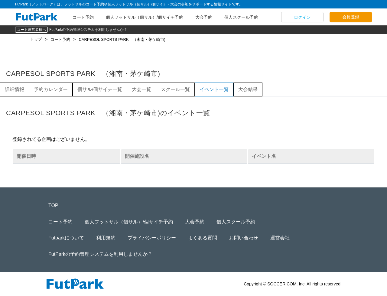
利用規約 (105, 237)
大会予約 (203, 17)
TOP (53, 205)
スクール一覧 (175, 89)
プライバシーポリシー (152, 237)
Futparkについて (66, 237)
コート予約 (83, 17)
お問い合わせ (243, 237)
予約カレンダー (51, 89)
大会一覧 (141, 89)
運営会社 (280, 237)
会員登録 (350, 17)
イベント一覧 (214, 89)
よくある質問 (202, 237)
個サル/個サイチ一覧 (99, 89)
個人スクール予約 (241, 17)
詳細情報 (14, 89)
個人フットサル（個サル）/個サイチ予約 (144, 17)
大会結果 (248, 89)
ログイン (302, 17)
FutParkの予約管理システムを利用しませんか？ (88, 30)
